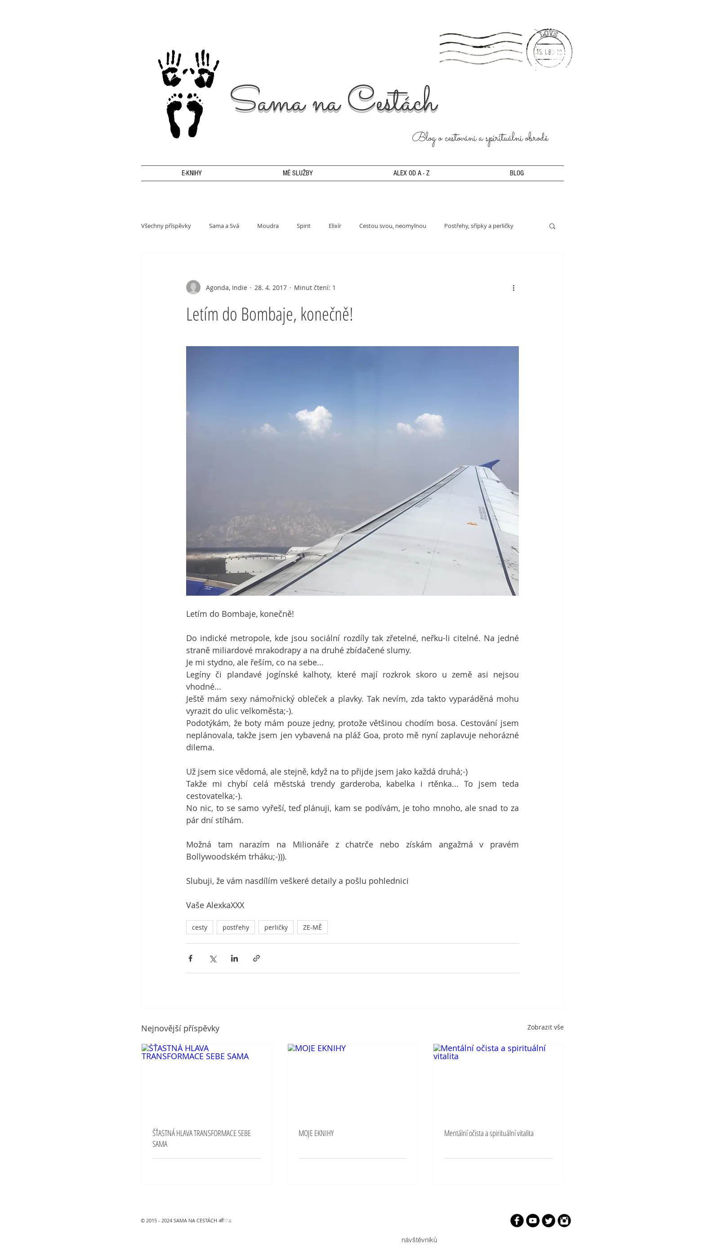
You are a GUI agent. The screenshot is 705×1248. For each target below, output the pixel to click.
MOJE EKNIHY (316, 1133)
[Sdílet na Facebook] (190, 958)
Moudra (268, 226)
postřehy (236, 927)
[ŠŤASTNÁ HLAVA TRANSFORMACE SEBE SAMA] (207, 1080)
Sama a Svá (224, 226)
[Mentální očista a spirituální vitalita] (498, 1080)
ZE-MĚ (312, 927)
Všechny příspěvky (166, 226)
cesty (199, 927)
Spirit (304, 226)
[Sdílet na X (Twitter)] (212, 958)
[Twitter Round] (548, 1220)
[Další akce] (513, 287)
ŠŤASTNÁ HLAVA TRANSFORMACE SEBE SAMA (201, 1138)
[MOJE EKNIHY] (353, 1080)
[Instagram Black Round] (564, 1220)
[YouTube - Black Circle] (533, 1220)
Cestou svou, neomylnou (392, 226)
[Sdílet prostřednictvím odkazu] (256, 958)
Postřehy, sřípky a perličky (478, 226)
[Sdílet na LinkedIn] (234, 958)
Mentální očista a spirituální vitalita (489, 1133)
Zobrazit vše (545, 1027)
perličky (276, 927)
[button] (552, 225)
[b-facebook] (517, 1220)
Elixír (335, 226)
